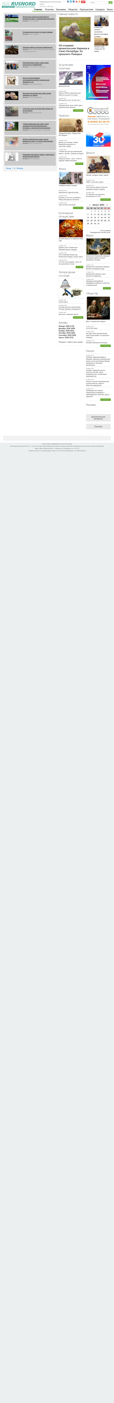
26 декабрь (88, 340)
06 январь (61, 300)
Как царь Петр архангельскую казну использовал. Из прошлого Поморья (97, 335)
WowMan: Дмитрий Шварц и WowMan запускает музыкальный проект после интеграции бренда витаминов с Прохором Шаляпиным (98, 361)
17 (98, 217)
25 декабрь (61, 103)
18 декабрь (61, 305)
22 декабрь (61, 195)
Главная (38, 9)
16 (95, 217)
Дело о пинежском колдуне (95, 321)
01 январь (61, 245)
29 (91, 223)
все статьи (80, 267)
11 (102, 214)
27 (109, 220)
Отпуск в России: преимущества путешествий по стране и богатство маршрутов (97, 383)
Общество (73, 9)
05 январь (61, 91)
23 (95, 220)
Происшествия (86, 9)
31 (98, 223)
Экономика (61, 9)
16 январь (88, 279)
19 (105, 217)
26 (105, 220)
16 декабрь (61, 202)
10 (98, 214)
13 (109, 214)
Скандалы (100, 9)
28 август (26, 21)
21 (88, 220)
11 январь (88, 331)
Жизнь (110, 9)
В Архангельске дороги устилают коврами (38, 32)
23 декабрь (88, 180)
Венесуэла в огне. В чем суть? (69, 100)
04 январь (61, 98)
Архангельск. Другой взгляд (68, 192)
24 (98, 220)
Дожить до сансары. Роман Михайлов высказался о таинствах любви (68, 144)
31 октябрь (61, 156)
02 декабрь (61, 140)
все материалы (78, 110)
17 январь (88, 272)
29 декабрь (61, 260)
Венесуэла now (64, 86)
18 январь (88, 265)
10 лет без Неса (91, 328)
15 (91, 217)
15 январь (88, 326)
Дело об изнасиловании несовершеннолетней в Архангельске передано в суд (36, 80)
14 (88, 217)
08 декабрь (88, 192)
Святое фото (63, 302)
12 (105, 214)
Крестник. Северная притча (68, 314)
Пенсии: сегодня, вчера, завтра (97, 175)
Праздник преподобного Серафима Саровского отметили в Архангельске (98, 283)
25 (102, 220)
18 (102, 217)
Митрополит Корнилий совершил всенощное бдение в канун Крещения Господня (98, 258)
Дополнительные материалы (98, 418)
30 (95, 223)
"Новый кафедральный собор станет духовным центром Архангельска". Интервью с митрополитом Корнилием (36, 126)
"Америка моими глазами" (68, 185)
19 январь (88, 355)
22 (91, 220)
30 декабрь (61, 190)
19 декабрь (88, 185)
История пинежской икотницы (96, 343)
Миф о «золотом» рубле (94, 182)
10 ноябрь (61, 149)
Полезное (98, 426)
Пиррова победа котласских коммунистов (37, 47)
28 (88, 223)
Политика (49, 9)
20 (109, 217)
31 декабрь (61, 253)
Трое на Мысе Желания (67, 205)
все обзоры (79, 163)
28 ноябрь (61, 312)
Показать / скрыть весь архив (71, 342)
